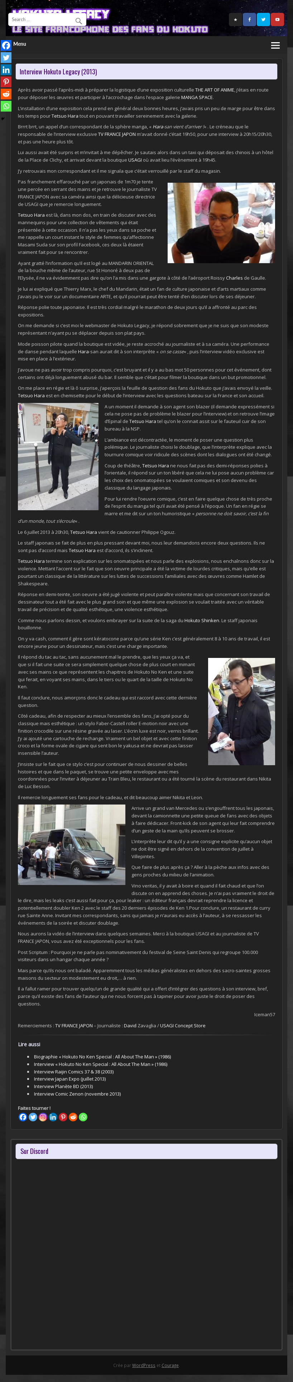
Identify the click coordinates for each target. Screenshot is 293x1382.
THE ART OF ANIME (214, 90)
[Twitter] (33, 1117)
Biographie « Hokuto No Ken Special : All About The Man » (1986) (102, 1056)
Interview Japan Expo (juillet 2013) (70, 1079)
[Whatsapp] (83, 1117)
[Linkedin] (53, 1117)
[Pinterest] (63, 1117)
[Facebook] (23, 1117)
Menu (19, 44)
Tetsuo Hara (65, 116)
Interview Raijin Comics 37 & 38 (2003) (74, 1071)
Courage (170, 1365)
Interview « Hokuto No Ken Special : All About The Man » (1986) (100, 1064)
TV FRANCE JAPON (117, 134)
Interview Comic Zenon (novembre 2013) (77, 1094)
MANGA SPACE (197, 97)
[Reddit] (73, 1117)
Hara (158, 126)
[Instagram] (43, 1117)
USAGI (135, 160)
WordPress (143, 1365)
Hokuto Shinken (201, 620)
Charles (234, 278)
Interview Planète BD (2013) (63, 1086)
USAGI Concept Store (183, 1025)
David (130, 1025)
